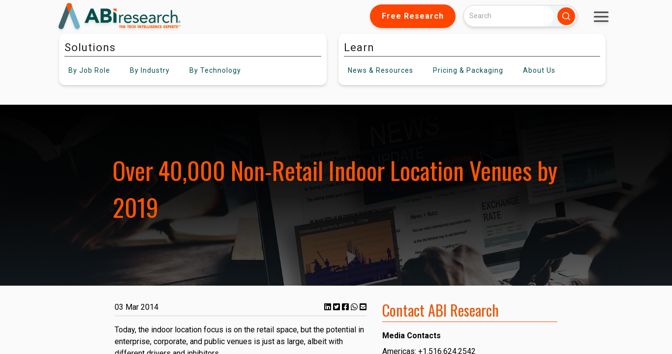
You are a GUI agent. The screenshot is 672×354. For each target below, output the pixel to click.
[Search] (508, 16)
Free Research (413, 16)
